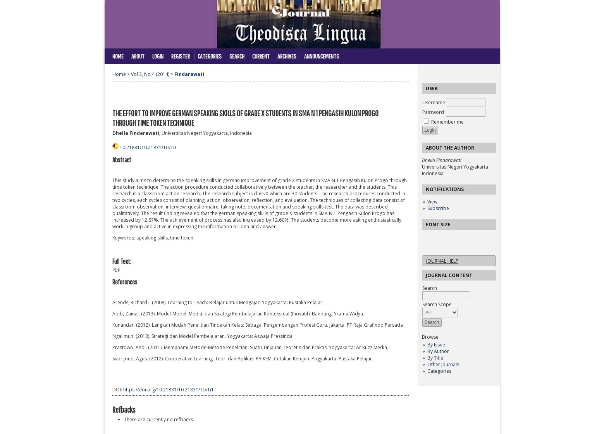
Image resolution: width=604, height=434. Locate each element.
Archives (286, 56)
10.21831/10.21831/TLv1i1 (148, 147)
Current (261, 56)
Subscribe (438, 208)
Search (236, 56)
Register (180, 56)
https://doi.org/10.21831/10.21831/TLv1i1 (168, 389)
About (138, 56)
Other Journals (443, 364)
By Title (435, 358)
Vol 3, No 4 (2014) (150, 74)
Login (157, 56)
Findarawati (189, 74)
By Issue (436, 344)
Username (433, 102)
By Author (438, 351)
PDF (116, 270)
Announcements (321, 56)
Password (433, 112)
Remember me (447, 122)
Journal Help (442, 261)
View (432, 201)
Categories (439, 371)
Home (118, 56)
